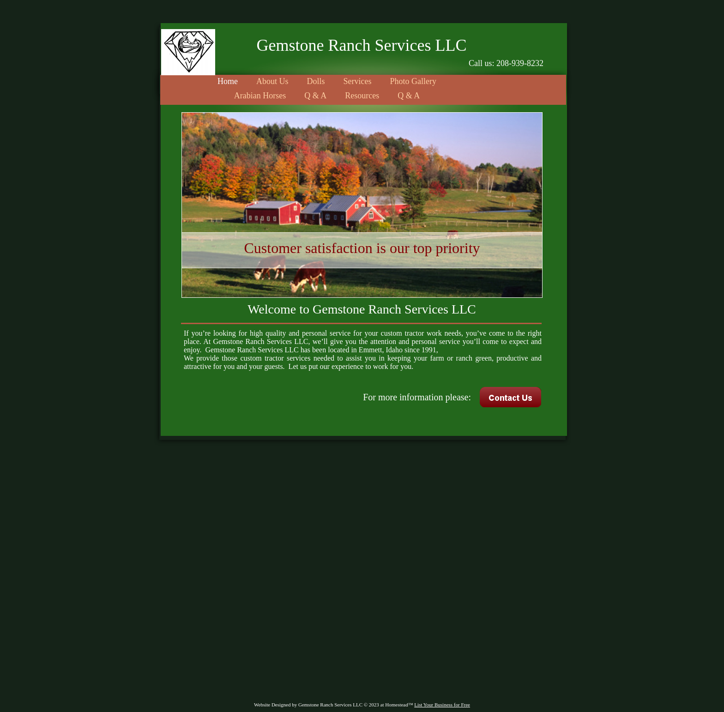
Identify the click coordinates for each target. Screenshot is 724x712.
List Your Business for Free (442, 704)
